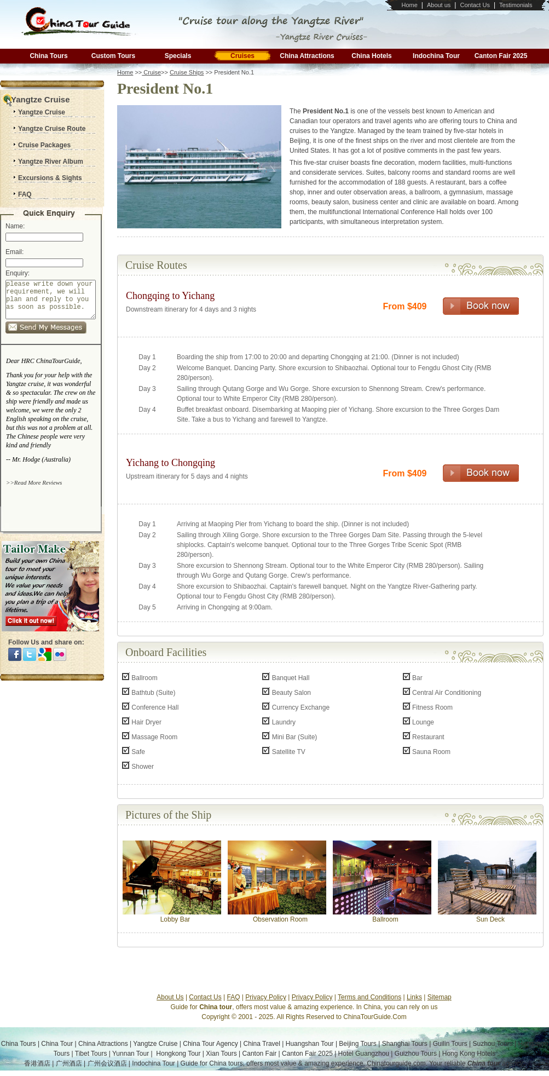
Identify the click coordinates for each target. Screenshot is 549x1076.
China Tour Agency (210, 1044)
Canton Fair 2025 (501, 56)
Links (414, 997)
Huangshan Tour (310, 1044)
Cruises (242, 56)
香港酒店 (37, 1063)
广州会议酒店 (107, 1063)
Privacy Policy (265, 997)
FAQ (233, 997)
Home (409, 5)
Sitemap (439, 997)
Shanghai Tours (404, 1044)
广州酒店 (69, 1063)
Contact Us (474, 5)
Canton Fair (259, 1053)
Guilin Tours (450, 1044)
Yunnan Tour (130, 1053)
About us (438, 5)
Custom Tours (113, 56)
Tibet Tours (91, 1053)
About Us (170, 997)
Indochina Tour (436, 56)
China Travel (262, 1044)
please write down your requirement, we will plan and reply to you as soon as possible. (50, 303)
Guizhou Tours (416, 1053)
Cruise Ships (187, 72)
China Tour (57, 1044)
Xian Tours (221, 1053)
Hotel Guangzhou (364, 1053)
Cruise (151, 72)
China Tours (48, 56)
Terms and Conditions (369, 997)
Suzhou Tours (493, 1044)
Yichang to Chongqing (170, 462)
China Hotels (371, 56)
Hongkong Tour (178, 1053)
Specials (178, 56)
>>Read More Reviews (34, 490)
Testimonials (516, 5)
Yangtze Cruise (155, 1044)
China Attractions (307, 56)
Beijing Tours (357, 1044)
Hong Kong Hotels (468, 1053)
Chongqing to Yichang (170, 295)
